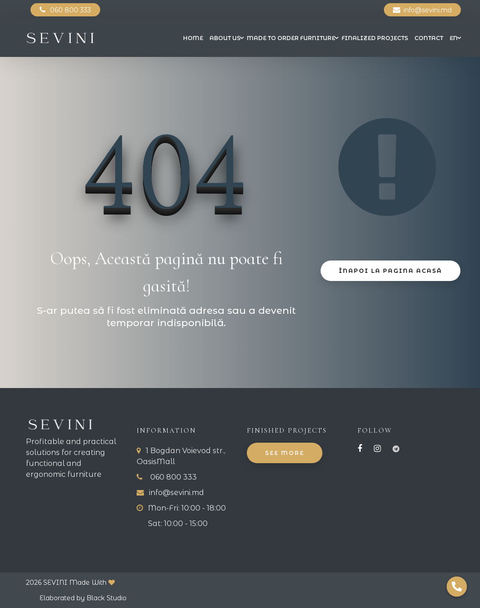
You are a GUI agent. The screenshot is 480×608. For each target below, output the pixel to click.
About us (224, 38)
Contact (428, 38)
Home (193, 38)
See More (284, 453)
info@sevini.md (427, 10)
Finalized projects (375, 38)
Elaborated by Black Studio (83, 598)
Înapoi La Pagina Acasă (390, 271)
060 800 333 (70, 10)
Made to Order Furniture (291, 38)
